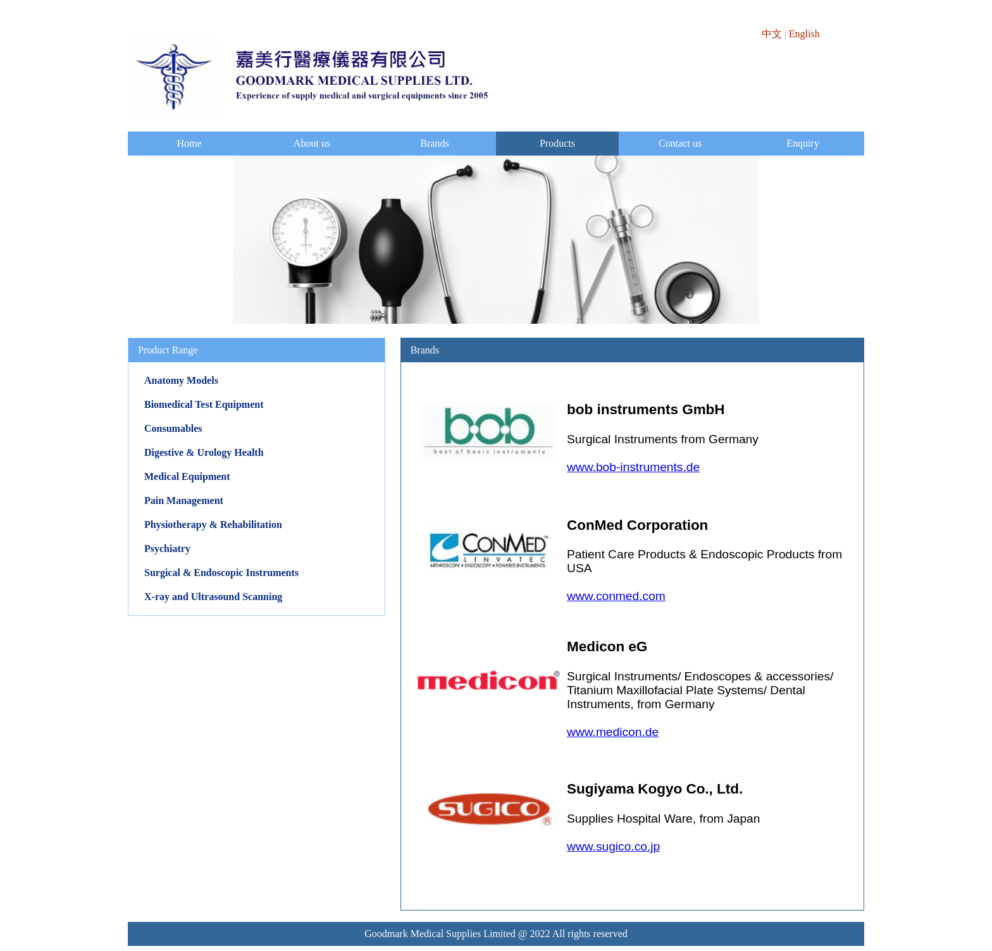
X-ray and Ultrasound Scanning (213, 596)
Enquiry (802, 143)
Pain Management (183, 500)
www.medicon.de (613, 732)
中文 (772, 33)
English (804, 33)
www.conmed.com (616, 596)
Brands (434, 143)
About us (312, 143)
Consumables (173, 428)
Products (557, 143)
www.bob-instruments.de (633, 467)
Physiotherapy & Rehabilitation (213, 524)
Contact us (680, 143)
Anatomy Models (181, 380)
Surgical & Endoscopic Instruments (221, 572)
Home (189, 143)
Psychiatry (167, 548)
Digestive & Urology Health (204, 452)
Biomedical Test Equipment (203, 404)
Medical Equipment (187, 476)
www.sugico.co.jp (613, 846)
